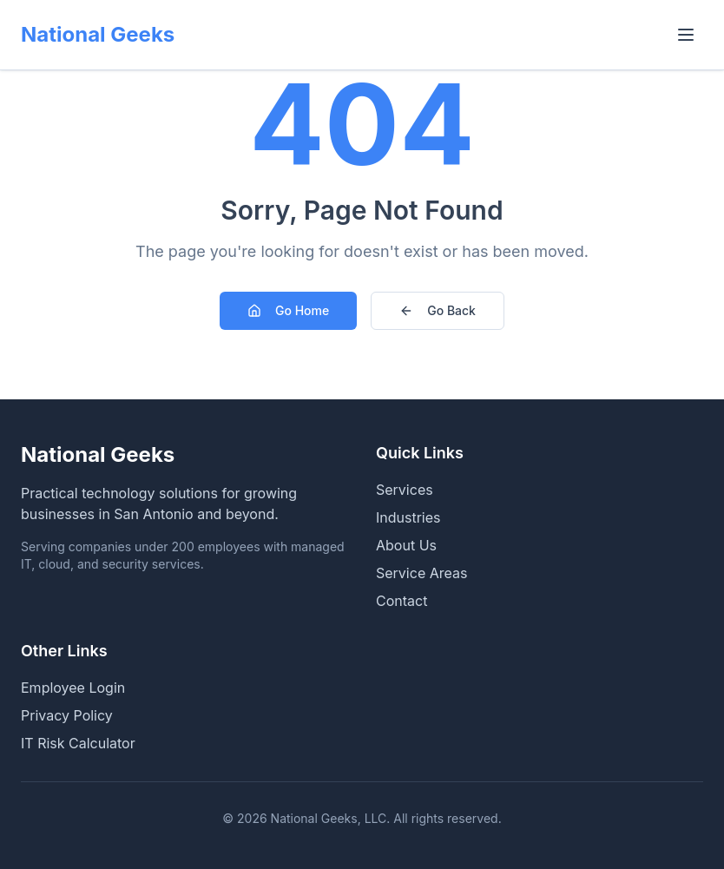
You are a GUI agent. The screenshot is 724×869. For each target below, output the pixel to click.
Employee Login (73, 687)
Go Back (437, 310)
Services (404, 489)
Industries (408, 517)
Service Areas (421, 573)
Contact (401, 600)
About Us (406, 545)
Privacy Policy (67, 715)
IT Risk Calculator (78, 743)
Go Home (288, 310)
